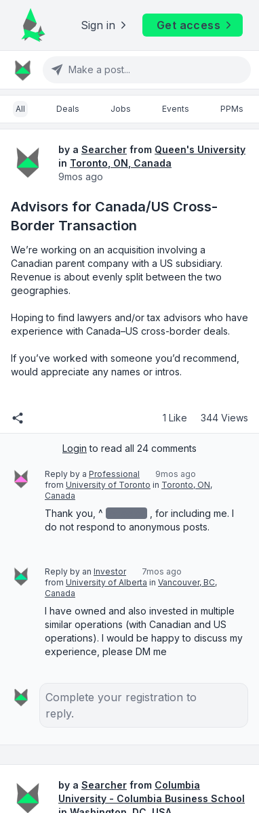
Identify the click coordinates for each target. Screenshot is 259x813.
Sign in (105, 25)
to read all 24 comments (129, 448)
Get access (195, 25)
